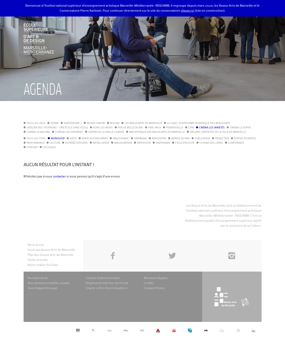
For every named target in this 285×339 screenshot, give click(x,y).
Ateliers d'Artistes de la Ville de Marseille (218, 132)
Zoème (54, 123)
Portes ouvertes (245, 138)
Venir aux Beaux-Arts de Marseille (51, 249)
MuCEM (114, 123)
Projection (222, 138)
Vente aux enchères (95, 138)
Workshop (58, 138)
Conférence (236, 143)
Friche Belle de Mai (130, 128)
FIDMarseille (174, 128)
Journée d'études (76, 143)
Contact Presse (154, 288)
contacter (59, 176)
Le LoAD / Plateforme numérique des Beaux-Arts (198, 123)
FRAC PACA (154, 128)
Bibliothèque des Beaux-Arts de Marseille (157, 132)
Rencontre (159, 138)
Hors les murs (103, 128)
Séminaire (140, 138)
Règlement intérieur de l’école (107, 283)
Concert (32, 147)
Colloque (49, 147)
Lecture (55, 143)
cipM (191, 128)
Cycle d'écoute (184, 143)
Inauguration (123, 143)
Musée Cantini (96, 123)
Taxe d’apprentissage (42, 288)
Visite (73, 138)
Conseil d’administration (103, 278)
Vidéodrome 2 (73, 123)
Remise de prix (180, 138)
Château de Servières (69, 132)
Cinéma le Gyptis (240, 128)
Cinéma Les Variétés (212, 128)
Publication (202, 138)
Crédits (149, 283)
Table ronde (121, 138)
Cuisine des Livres (211, 143)
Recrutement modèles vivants (49, 283)
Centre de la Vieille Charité (106, 132)
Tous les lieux (36, 123)
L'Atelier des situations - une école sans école (57, 128)
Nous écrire (36, 244)
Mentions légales (156, 278)
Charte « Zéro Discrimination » (107, 288)
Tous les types (36, 138)
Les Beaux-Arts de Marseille (143, 123)
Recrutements (38, 278)
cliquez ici (187, 10)
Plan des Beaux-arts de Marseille (51, 255)
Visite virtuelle (38, 260)
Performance (36, 143)
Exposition (144, 143)
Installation (101, 143)
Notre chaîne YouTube (43, 265)
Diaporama (163, 143)
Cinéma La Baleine (38, 132)
